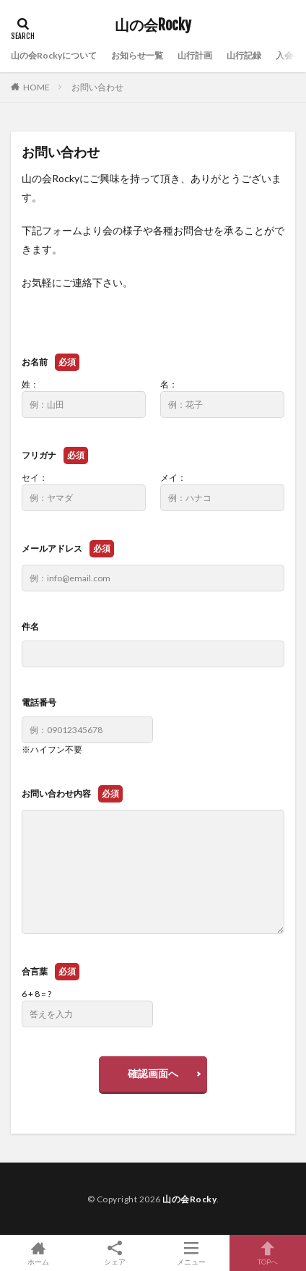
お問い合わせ (97, 87)
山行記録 (244, 55)
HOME (36, 87)
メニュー (191, 1253)
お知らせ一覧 (137, 55)
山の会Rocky (153, 25)
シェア (114, 1253)
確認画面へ (153, 1073)
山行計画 (195, 55)
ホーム (38, 1253)
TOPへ (268, 1253)
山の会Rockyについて (54, 55)
